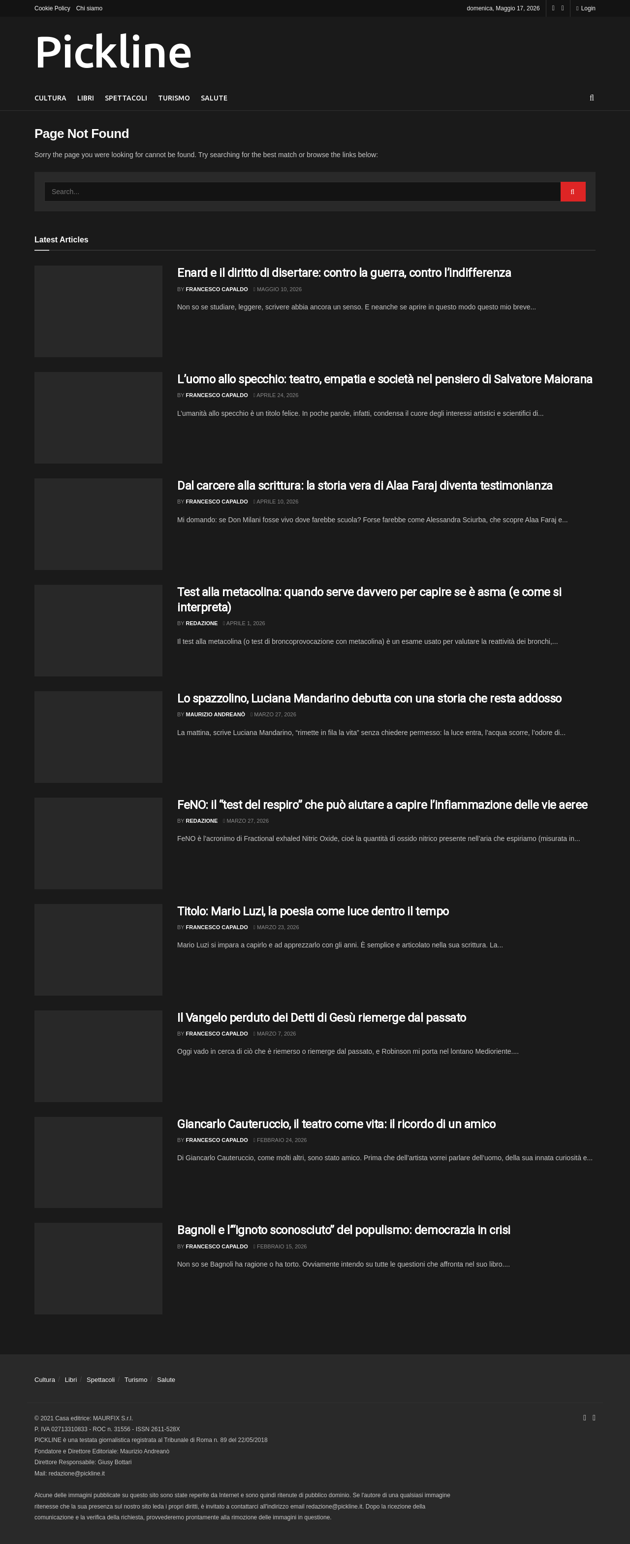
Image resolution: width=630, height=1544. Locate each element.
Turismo (174, 98)
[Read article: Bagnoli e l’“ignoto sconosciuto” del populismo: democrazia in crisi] (98, 1268)
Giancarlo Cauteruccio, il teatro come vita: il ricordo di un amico (336, 1124)
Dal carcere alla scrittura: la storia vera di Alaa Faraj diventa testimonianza (365, 486)
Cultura (50, 98)
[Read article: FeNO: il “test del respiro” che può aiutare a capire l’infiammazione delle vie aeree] (98, 843)
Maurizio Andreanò (216, 714)
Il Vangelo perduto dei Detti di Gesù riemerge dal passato (321, 1018)
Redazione (202, 623)
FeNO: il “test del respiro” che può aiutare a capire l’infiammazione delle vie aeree (382, 805)
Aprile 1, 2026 (244, 623)
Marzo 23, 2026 (276, 927)
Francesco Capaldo (217, 289)
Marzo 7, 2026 (274, 1034)
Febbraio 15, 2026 (280, 1246)
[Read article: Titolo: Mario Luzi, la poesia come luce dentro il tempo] (98, 950)
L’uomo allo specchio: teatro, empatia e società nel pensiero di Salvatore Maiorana (385, 379)
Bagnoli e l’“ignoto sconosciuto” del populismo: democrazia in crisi (343, 1230)
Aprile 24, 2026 (275, 395)
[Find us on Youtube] (563, 8)
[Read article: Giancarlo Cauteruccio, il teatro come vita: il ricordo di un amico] (98, 1162)
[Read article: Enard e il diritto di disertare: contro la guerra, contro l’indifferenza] (98, 311)
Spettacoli (126, 98)
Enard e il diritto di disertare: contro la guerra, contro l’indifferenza (344, 273)
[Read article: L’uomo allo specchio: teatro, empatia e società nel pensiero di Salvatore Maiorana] (98, 418)
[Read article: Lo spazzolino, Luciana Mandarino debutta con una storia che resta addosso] (98, 737)
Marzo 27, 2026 (273, 714)
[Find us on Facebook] (553, 8)
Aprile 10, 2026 (275, 501)
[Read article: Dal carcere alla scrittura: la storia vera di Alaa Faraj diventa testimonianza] (98, 524)
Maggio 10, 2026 (277, 289)
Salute (214, 98)
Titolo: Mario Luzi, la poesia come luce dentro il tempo (313, 911)
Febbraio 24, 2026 (280, 1140)
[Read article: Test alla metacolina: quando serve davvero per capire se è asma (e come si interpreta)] (98, 630)
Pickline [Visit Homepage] (113, 51)
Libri (85, 98)
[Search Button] (592, 98)
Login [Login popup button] (586, 8)
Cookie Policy (52, 8)
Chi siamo (89, 8)
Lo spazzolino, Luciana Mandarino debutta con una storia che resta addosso (369, 698)
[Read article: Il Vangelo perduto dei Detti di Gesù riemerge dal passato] (98, 1056)
